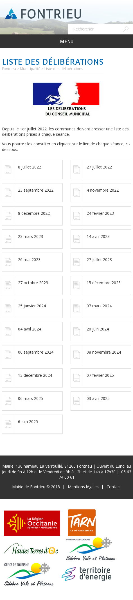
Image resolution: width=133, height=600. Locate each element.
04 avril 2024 (29, 329)
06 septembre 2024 (35, 352)
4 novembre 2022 (103, 190)
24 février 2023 (100, 213)
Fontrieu (9, 68)
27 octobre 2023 (33, 282)
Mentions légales (83, 486)
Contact (114, 486)
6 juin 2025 (28, 421)
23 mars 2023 (30, 236)
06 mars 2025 (30, 398)
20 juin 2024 (98, 329)
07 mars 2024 (99, 305)
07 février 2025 (100, 375)
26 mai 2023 (29, 259)
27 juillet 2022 (99, 167)
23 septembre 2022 (35, 190)
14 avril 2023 (98, 236)
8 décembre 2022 (34, 213)
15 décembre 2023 (104, 282)
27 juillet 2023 (99, 259)
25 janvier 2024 (32, 305)
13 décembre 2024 (35, 375)
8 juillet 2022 (29, 167)
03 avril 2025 (98, 398)
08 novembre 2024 (104, 352)
